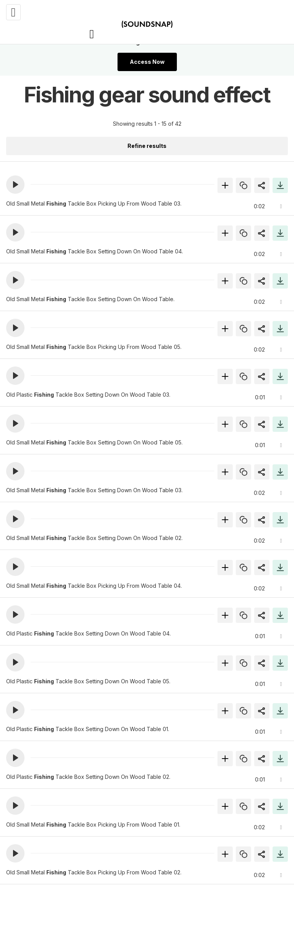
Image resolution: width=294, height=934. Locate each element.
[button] (15, 184)
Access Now (147, 61)
